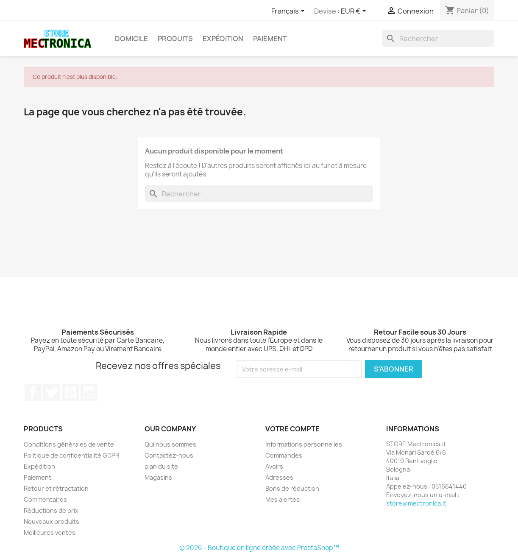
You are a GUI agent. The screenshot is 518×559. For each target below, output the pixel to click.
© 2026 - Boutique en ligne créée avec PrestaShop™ (259, 547)
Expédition (223, 38)
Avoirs (274, 466)
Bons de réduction (292, 488)
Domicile (131, 38)
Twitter (51, 392)
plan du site (161, 466)
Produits (175, 38)
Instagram (89, 392)
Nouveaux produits (51, 521)
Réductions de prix (51, 510)
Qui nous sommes (170, 444)
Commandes (283, 455)
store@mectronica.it (416, 503)
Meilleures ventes (49, 532)
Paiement (270, 38)
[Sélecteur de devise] (355, 11)
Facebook (33, 392)
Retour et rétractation (56, 488)
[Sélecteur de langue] (289, 11)
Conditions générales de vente (69, 444)
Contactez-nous (169, 455)
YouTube (70, 392)
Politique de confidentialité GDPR (71, 455)
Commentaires (45, 499)
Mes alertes (282, 499)
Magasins (158, 477)
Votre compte (292, 428)
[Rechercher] (438, 38)
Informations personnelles (303, 444)
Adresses (279, 477)
